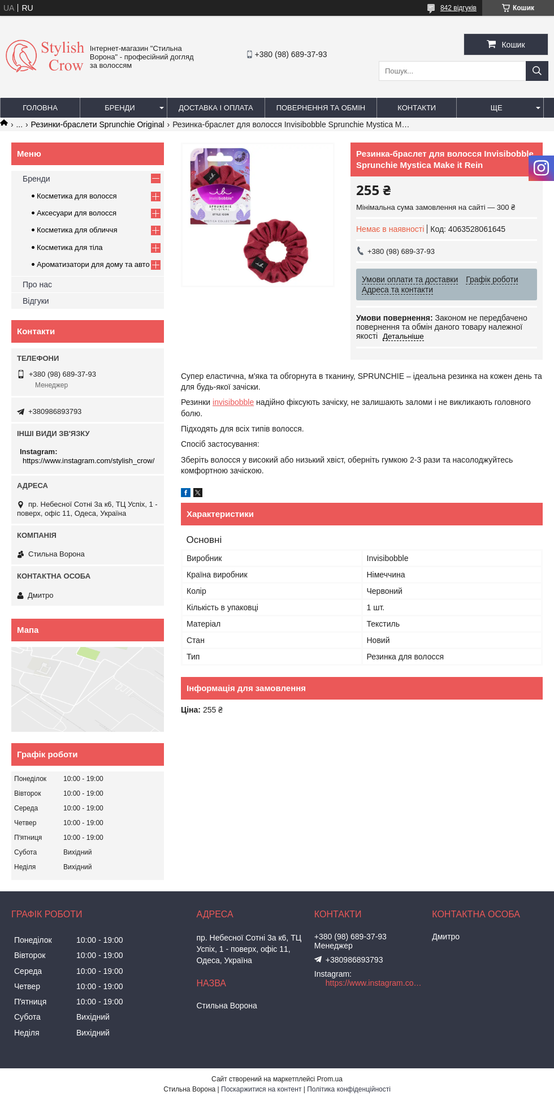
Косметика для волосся (77, 196)
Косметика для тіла (70, 247)
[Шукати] (537, 71)
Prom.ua (330, 1079)
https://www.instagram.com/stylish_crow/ (88, 460)
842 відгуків (458, 8)
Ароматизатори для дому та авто (93, 264)
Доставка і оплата (216, 107)
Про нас (37, 284)
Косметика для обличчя (77, 230)
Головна (40, 107)
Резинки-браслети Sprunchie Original (98, 124)
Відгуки (36, 300)
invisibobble (233, 402)
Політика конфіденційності (349, 1089)
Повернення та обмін (321, 107)
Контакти (416, 107)
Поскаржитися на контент (261, 1089)
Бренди (120, 107)
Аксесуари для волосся (76, 213)
